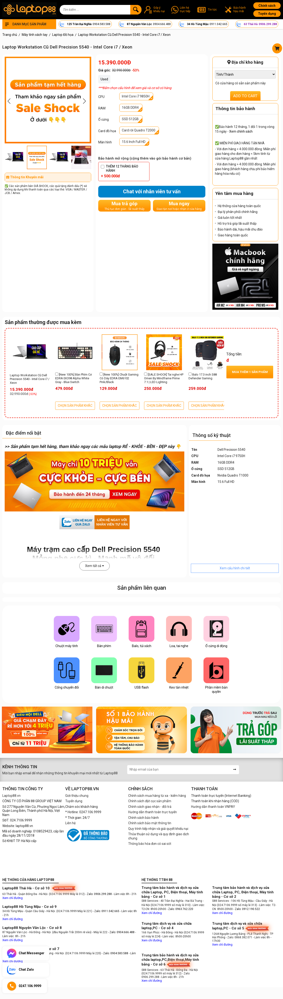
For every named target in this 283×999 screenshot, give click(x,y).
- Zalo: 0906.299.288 (98, 894)
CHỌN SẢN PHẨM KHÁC (75, 405)
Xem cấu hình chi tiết (235, 568)
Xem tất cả (94, 566)
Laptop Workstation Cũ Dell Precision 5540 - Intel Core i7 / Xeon (29, 379)
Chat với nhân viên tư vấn (152, 191)
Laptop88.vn (11, 796)
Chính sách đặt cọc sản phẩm (149, 801)
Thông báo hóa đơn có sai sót (149, 844)
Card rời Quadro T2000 (138, 130)
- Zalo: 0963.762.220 (180, 909)
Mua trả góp (124, 206)
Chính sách (267, 5)
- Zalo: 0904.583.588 (115, 953)
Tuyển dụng (267, 13)
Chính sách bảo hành (143, 818)
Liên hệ (70, 823)
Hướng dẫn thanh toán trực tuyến (152, 812)
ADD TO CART (245, 95)
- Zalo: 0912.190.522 (246, 909)
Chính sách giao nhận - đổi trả (149, 807)
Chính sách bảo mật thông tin (149, 823)
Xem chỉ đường (12, 898)
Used (104, 79)
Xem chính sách (241, 131)
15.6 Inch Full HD (133, 142)
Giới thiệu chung (76, 796)
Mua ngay (179, 206)
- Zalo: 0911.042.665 (106, 911)
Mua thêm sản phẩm (250, 372)
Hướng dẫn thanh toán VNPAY (213, 807)
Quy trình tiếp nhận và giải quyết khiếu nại (158, 829)
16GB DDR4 (130, 107)
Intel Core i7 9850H (135, 96)
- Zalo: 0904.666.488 (121, 932)
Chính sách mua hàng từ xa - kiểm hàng (157, 796)
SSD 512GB (130, 119)
